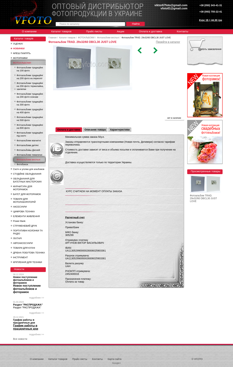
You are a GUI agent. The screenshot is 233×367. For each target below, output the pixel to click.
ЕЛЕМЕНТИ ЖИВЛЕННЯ (26, 216)
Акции (120, 31)
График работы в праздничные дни (24, 321)
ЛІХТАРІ (17, 238)
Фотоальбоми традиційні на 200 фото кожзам (30, 95)
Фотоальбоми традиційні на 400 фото (30, 111)
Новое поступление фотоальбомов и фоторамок (25, 280)
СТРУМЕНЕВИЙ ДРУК (25, 225)
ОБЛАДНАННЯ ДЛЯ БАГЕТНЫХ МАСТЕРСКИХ (27, 180)
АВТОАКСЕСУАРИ (23, 243)
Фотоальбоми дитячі (27, 145)
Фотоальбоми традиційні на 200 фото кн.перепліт (30, 77)
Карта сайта (114, 359)
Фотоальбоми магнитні (29, 140)
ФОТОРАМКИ (20, 58)
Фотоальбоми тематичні (29, 154)
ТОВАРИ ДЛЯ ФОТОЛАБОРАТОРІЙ (24, 200)
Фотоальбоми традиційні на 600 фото (30, 126)
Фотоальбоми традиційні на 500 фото (30, 119)
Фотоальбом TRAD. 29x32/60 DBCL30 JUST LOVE (203, 198)
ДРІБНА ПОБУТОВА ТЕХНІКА (29, 252)
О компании (29, 31)
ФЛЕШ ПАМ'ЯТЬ (22, 53)
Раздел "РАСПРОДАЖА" (28, 304)
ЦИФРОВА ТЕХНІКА (24, 211)
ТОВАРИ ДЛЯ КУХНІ (24, 248)
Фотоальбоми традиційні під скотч (30, 134)
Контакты (182, 31)
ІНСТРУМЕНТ (20, 257)
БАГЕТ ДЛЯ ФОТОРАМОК (27, 194)
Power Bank (19, 221)
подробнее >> (36, 297)
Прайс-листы (94, 31)
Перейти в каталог (168, 41)
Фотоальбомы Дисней (28, 150)
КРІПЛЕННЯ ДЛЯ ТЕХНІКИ (27, 262)
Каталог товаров (61, 31)
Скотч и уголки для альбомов (28, 169)
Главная (52, 37)
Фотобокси (22, 164)
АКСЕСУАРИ (20, 206)
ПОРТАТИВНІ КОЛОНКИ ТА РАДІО (28, 232)
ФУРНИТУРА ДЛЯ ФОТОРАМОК (22, 188)
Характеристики (120, 129)
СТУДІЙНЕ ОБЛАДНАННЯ (27, 174)
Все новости (20, 339)
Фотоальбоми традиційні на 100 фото (30, 69)
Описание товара (95, 129)
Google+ (116, 363)
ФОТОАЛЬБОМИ (22, 62)
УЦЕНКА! (18, 43)
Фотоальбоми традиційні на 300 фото (30, 103)
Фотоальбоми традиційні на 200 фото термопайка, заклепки (30, 86)
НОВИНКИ (19, 48)
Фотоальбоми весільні (28, 159)
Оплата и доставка (150, 31)
